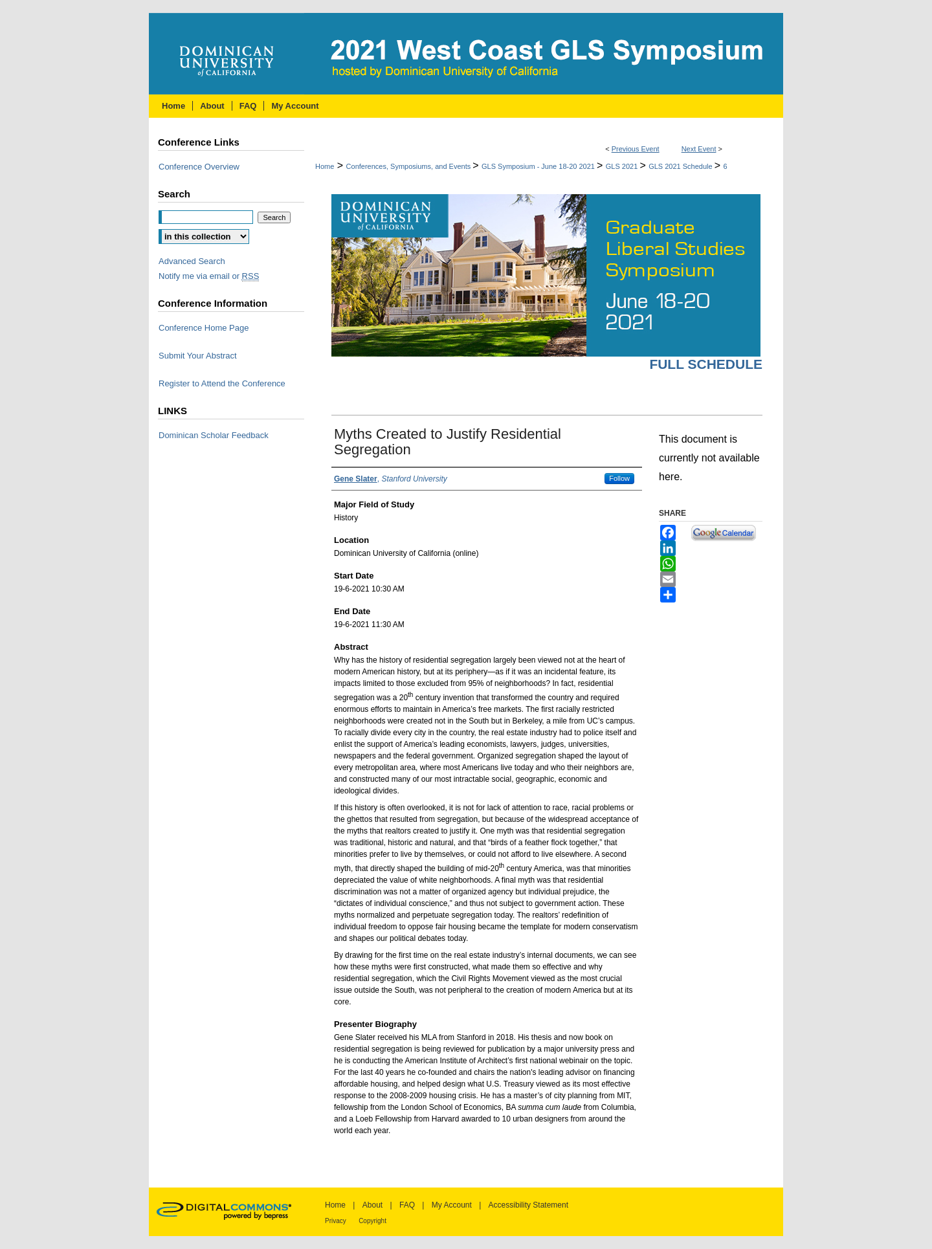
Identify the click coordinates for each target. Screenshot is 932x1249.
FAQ (407, 1205)
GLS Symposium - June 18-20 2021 (539, 166)
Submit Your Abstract (198, 355)
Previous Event (636, 149)
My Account (452, 1205)
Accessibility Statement (528, 1205)
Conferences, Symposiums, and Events (409, 166)
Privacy (335, 1220)
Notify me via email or (209, 276)
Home (324, 166)
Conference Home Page (204, 328)
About (372, 1205)
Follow (619, 478)
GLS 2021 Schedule (682, 166)
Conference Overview (199, 166)
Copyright (372, 1220)
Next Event (699, 149)
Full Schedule (705, 364)
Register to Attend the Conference (222, 383)
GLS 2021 (623, 166)
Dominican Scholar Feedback (214, 435)
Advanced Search (192, 261)
